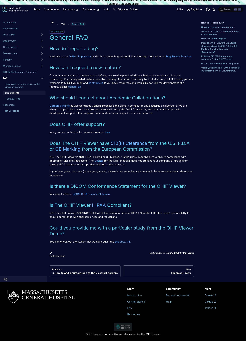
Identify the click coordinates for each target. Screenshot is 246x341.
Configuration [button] (10, 47)
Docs (37, 9)
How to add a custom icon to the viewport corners (22, 85)
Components (51, 9)
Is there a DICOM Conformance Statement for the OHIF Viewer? (217, 57)
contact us (74, 86)
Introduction (9, 22)
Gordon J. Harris (60, 105)
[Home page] (53, 22)
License (98, 160)
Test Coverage (11, 110)
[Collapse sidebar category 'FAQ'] (42, 78)
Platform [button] (7, 59)
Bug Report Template (179, 56)
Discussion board (177, 295)
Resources (9, 104)
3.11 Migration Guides (125, 9)
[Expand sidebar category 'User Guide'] (42, 34)
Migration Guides (12, 66)
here (135, 4)
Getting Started (136, 301)
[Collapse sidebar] (23, 279)
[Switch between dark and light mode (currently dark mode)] (214, 9)
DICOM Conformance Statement (20, 72)
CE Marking (67, 149)
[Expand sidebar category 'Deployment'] (42, 40)
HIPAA (99, 205)
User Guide (9, 34)
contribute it (95, 83)
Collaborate (91, 9)
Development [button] (10, 53)
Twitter (210, 307)
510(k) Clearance (129, 143)
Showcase (70, 9)
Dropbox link (123, 241)
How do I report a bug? (212, 23)
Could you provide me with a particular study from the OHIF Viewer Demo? (220, 69)
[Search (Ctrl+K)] (230, 9)
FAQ (5, 78)
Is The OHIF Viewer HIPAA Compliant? (220, 63)
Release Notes (11, 28)
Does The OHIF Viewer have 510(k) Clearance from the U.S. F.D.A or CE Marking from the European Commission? (219, 47)
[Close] (242, 2)
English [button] (193, 9)
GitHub (210, 301)
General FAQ (12, 93)
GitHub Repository (80, 56)
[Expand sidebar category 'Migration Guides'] (42, 66)
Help (106, 9)
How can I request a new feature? (218, 27)
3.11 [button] (178, 9)
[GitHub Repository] (207, 9)
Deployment (9, 41)
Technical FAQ (12, 99)
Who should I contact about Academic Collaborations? (220, 33)
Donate (210, 295)
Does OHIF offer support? (213, 38)
